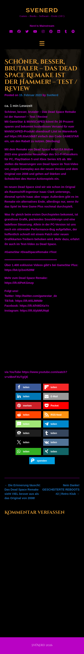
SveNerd (42, 10)
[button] (28, 387)
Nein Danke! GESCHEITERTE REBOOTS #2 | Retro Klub (61, 489)
